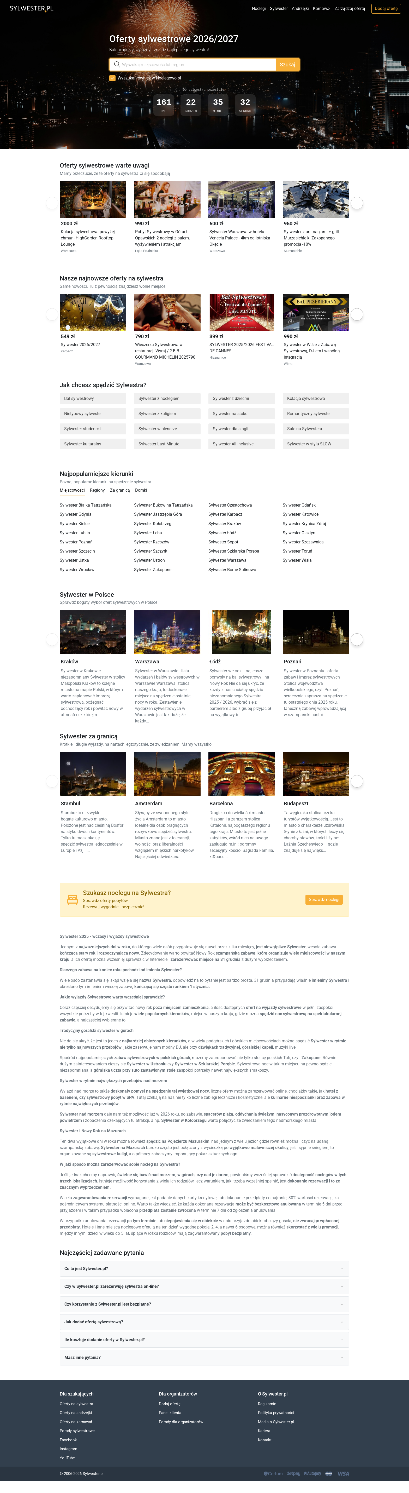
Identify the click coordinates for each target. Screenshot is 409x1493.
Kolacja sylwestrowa (306, 398)
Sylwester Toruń (297, 551)
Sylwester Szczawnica (303, 542)
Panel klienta (170, 1413)
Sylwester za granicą (89, 736)
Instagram (68, 1449)
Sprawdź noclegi (324, 899)
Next (357, 202)
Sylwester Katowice (300, 514)
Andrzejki (300, 8)
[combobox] (193, 65)
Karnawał (321, 8)
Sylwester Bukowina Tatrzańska (163, 505)
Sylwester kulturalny (82, 443)
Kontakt (265, 1440)
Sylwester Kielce (74, 523)
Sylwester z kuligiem (157, 413)
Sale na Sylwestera (304, 428)
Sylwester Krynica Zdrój (304, 523)
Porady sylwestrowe (77, 1431)
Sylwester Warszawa (227, 560)
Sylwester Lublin (75, 532)
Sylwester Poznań (76, 542)
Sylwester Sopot (223, 542)
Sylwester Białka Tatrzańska (86, 505)
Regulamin (267, 1404)
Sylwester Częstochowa (230, 505)
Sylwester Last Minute (159, 443)
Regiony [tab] (97, 490)
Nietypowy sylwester (83, 413)
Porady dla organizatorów (181, 1422)
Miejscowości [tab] (72, 490)
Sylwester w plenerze (158, 428)
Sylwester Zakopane (152, 569)
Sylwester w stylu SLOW (309, 443)
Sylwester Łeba (148, 532)
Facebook (68, 1440)
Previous (51, 203)
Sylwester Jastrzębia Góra (158, 514)
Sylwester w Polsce (87, 594)
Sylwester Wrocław (77, 569)
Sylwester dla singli (230, 428)
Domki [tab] (141, 490)
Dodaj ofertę (386, 8)
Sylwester (279, 8)
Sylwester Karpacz (225, 514)
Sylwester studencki (82, 428)
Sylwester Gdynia (76, 514)
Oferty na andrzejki (76, 1413)
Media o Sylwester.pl (276, 1422)
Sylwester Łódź (222, 532)
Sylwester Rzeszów (151, 542)
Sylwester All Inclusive (233, 443)
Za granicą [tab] (120, 490)
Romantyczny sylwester (309, 413)
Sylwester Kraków (224, 523)
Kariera (264, 1431)
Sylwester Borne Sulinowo (232, 569)
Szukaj (287, 64)
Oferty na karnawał (76, 1422)
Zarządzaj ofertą (350, 8)
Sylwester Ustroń (149, 560)
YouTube (67, 1458)
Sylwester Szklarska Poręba (233, 551)
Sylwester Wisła (297, 560)
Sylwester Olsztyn (299, 532)
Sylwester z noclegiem (159, 398)
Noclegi (259, 8)
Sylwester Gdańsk (299, 505)
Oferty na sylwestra (76, 1404)
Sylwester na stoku (230, 413)
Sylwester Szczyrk (150, 551)
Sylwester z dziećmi (231, 398)
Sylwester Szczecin (77, 551)
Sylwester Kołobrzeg (152, 523)
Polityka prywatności (276, 1413)
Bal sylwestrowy (79, 398)
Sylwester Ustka (74, 560)
